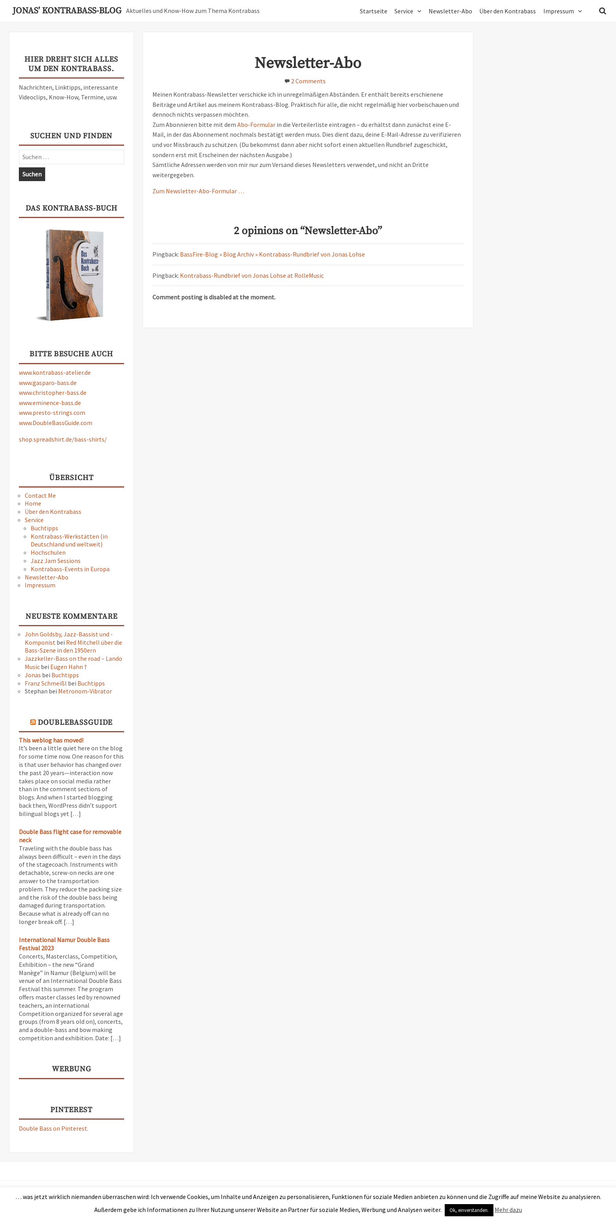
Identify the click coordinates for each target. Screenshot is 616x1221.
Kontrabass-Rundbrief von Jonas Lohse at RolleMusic (252, 275)
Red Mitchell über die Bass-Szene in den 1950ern (73, 646)
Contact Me (40, 495)
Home (33, 503)
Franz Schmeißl (46, 683)
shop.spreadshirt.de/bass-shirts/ (63, 439)
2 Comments (308, 81)
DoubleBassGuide (75, 722)
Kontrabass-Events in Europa (70, 569)
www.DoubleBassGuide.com (55, 423)
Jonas (33, 675)
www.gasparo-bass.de (48, 383)
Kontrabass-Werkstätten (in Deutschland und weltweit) (69, 540)
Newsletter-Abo (450, 11)
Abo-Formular (257, 124)
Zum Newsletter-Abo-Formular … (198, 191)
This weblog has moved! (51, 740)
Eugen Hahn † (68, 667)
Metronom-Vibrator (85, 691)
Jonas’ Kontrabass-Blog (67, 11)
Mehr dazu (508, 1210)
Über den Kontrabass (507, 11)
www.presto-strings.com (52, 412)
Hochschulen (48, 552)
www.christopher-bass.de (52, 392)
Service (403, 11)
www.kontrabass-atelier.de (55, 372)
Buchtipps (44, 528)
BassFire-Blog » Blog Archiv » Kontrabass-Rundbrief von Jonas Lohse (272, 254)
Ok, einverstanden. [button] (469, 1210)
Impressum (558, 11)
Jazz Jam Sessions (56, 561)
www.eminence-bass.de (50, 403)
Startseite (373, 11)
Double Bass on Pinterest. (53, 1128)
